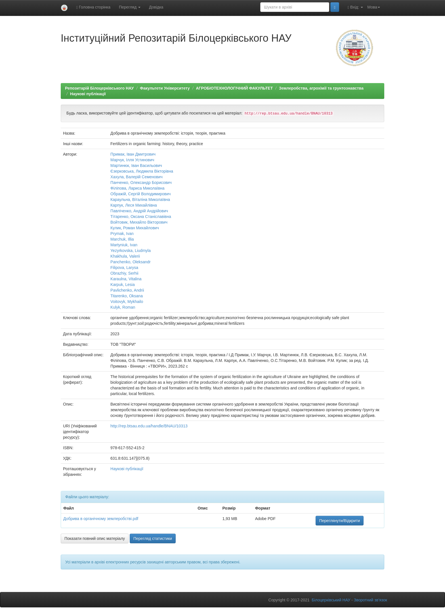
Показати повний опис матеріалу (94, 538)
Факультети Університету (165, 88)
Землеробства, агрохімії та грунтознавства (321, 88)
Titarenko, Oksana (126, 296)
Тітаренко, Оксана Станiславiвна (140, 216)
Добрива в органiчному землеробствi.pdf (100, 518)
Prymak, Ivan (122, 233)
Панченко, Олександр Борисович (141, 182)
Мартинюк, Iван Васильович (136, 165)
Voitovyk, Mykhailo (126, 301)
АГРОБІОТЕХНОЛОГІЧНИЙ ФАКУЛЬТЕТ (234, 88)
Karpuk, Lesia (122, 284)
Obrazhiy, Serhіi (124, 273)
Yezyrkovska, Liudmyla (130, 250)
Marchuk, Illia (122, 239)
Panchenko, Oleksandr (130, 262)
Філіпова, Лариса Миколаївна (137, 188)
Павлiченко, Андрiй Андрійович (139, 211)
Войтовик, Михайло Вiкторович (138, 222)
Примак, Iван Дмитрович (133, 154)
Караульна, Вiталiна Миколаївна (140, 199)
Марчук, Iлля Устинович (132, 160)
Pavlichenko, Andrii (127, 290)
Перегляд (129, 7)
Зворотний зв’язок (370, 600)
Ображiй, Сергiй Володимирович (140, 194)
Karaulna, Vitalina (125, 279)
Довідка (156, 7)
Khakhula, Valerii (125, 256)
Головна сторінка (93, 7)
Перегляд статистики (152, 538)
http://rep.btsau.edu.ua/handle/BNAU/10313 (149, 426)
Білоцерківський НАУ (331, 600)
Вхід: (355, 7)
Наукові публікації (88, 94)
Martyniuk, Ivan (123, 245)
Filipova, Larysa (124, 267)
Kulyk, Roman (122, 307)
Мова (373, 7)
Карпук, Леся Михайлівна (133, 205)
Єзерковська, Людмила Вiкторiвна (141, 171)
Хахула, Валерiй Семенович (136, 177)
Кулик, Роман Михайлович (134, 228)
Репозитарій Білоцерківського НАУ (99, 88)
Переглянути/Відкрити (339, 520)
